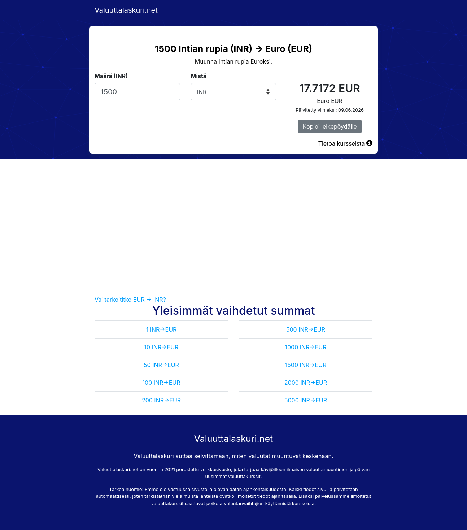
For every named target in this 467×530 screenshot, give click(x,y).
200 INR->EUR (161, 400)
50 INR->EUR (161, 365)
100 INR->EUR (161, 382)
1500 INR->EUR (305, 365)
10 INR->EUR (161, 347)
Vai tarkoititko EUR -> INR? (130, 299)
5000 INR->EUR (305, 400)
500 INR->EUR (305, 329)
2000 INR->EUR (305, 382)
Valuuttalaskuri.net (126, 10)
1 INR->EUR (161, 329)
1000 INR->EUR (305, 347)
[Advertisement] (233, 227)
